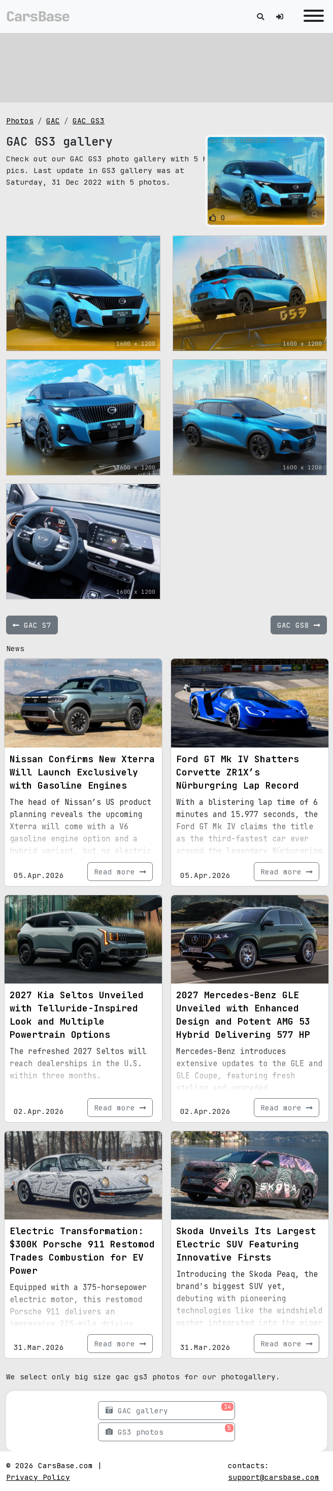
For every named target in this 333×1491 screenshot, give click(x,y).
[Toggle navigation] (311, 16)
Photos (20, 120)
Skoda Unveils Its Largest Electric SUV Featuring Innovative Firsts (246, 1244)
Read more (120, 871)
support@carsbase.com (273, 1477)
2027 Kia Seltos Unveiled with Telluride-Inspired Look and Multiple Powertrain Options (77, 1014)
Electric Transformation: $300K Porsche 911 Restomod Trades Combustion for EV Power (82, 1250)
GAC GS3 (89, 120)
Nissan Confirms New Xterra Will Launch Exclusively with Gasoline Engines (82, 772)
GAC (53, 120)
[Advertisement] (166, 66)
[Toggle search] (260, 16)
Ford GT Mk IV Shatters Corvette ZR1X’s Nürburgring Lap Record (237, 772)
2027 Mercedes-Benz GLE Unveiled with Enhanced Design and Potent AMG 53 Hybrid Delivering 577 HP (243, 1014)
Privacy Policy (38, 1477)
